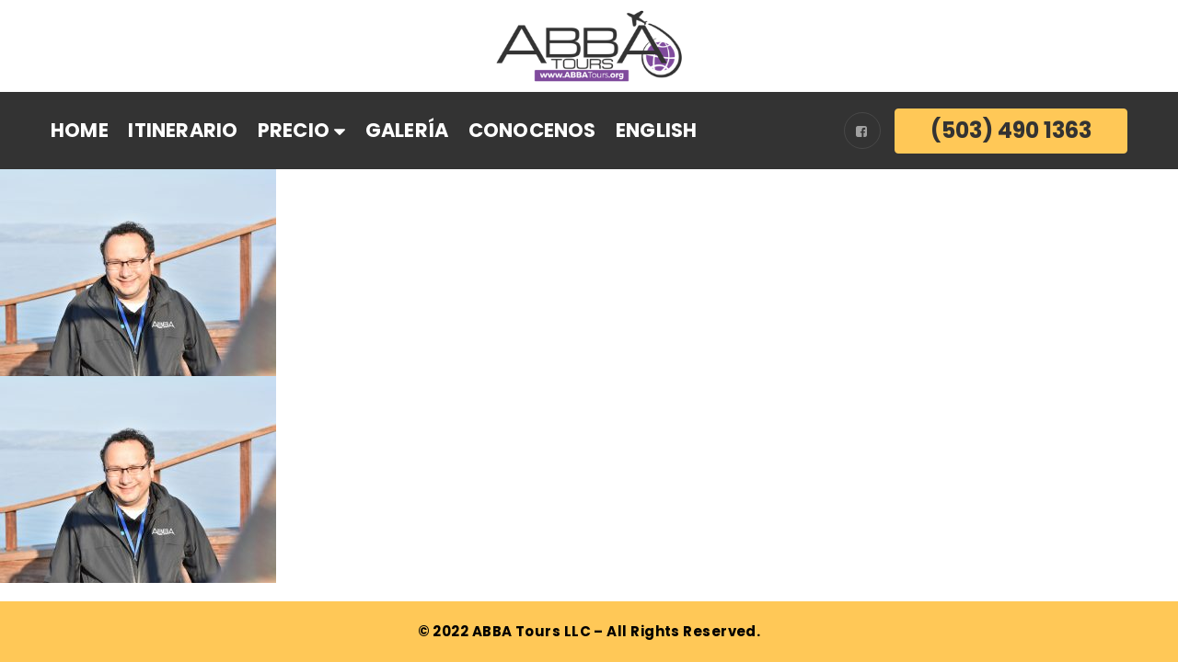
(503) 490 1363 (1010, 130)
